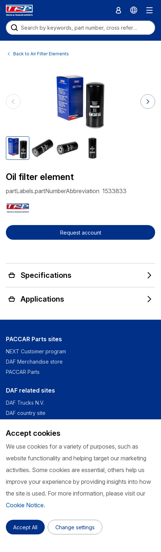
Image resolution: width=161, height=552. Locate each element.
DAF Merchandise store (34, 361)
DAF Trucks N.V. (25, 403)
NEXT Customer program (36, 351)
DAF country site (25, 413)
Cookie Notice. (25, 505)
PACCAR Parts (23, 372)
